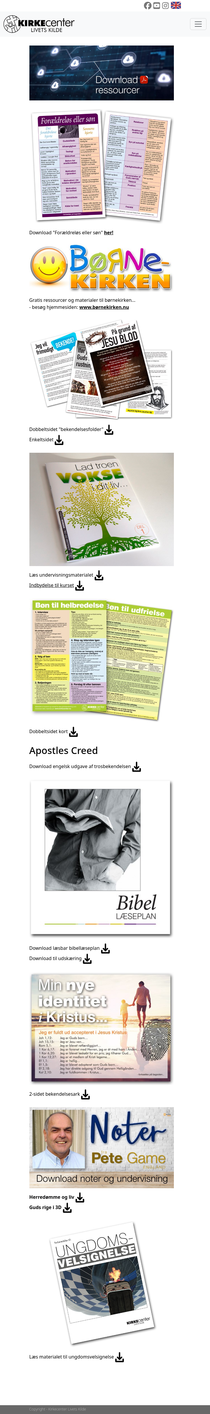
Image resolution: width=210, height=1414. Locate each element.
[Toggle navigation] (198, 24)
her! (108, 232)
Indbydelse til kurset (51, 585)
